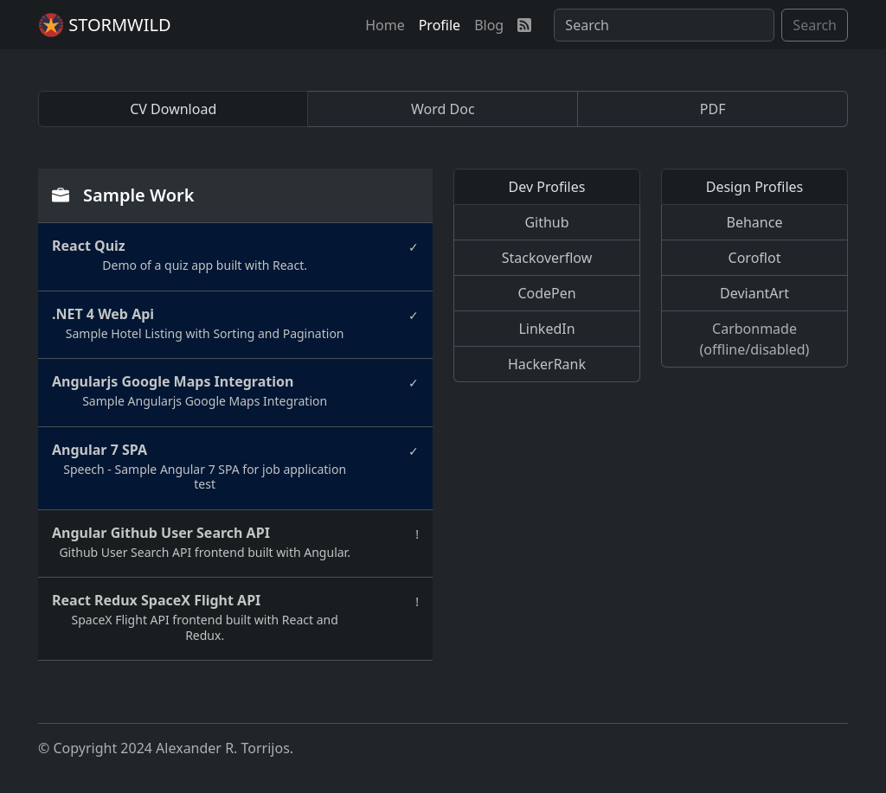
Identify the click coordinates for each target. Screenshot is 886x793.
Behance (755, 222)
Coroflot (755, 257)
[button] (385, 25)
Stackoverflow (547, 257)
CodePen (546, 293)
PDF (713, 108)
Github (546, 222)
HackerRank (547, 364)
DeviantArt (754, 293)
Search (815, 25)
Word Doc (443, 108)
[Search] (664, 25)
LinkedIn (546, 328)
